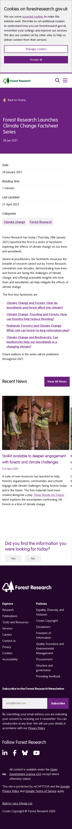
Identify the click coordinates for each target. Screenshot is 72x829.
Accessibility (10, 659)
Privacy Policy (36, 728)
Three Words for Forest (49, 495)
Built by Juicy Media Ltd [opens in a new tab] (17, 803)
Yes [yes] (13, 558)
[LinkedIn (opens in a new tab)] (4, 753)
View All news (57, 381)
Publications (9, 616)
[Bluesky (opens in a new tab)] (25, 753)
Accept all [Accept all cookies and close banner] (36, 59)
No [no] (33, 558)
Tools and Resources (15, 622)
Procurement (44, 659)
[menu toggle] (65, 80)
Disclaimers (43, 627)
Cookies (7, 653)
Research (8, 610)
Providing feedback (48, 676)
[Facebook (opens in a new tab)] (15, 753)
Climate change (14, 222)
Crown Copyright (47, 620)
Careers (7, 634)
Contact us (9, 641)
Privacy (6, 647)
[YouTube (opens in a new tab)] (36, 753)
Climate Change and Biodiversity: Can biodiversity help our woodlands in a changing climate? (32, 342)
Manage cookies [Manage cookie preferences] (36, 49)
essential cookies (32, 16)
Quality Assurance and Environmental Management (50, 648)
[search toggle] (57, 80)
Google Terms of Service (40, 791)
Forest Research (41, 222)
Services (7, 628)
